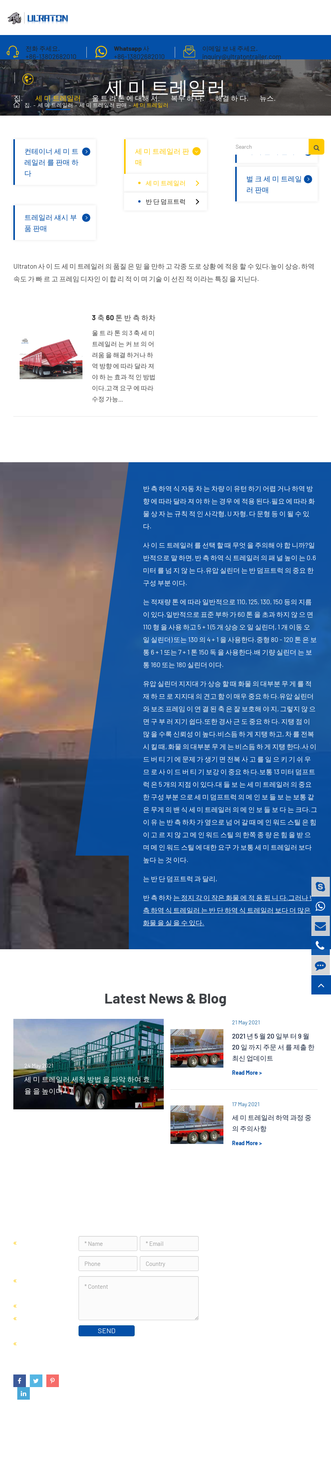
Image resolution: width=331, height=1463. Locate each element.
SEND (106, 1330)
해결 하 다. (232, 102)
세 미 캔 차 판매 (42, 1305)
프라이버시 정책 (293, 1437)
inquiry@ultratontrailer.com (263, 1296)
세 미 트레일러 (58, 102)
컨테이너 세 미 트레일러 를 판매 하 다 (58, 161)
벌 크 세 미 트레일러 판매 (280, 183)
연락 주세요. (33, 126)
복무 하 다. (187, 102)
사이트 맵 (251, 1437)
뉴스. (267, 102)
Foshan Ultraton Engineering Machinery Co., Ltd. (114, 1437)
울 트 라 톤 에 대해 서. (126, 102)
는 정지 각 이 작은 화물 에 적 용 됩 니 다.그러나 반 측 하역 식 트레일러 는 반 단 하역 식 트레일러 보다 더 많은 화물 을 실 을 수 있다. (229, 909)
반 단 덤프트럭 (174, 201)
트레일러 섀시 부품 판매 (58, 221)
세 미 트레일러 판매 (169, 155)
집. (18, 102)
